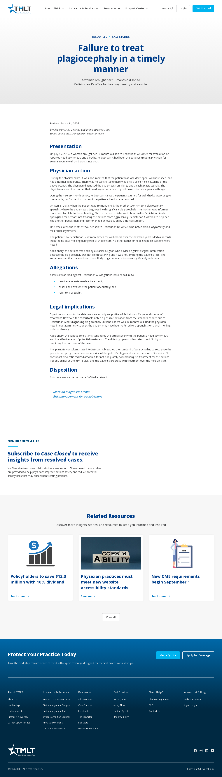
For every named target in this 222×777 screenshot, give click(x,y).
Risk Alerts (83, 711)
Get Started (203, 8)
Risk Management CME (55, 711)
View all (111, 617)
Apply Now (119, 705)
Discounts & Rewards (54, 728)
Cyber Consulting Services (57, 717)
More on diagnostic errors (71, 392)
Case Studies (85, 705)
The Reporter (85, 717)
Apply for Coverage (198, 655)
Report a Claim (121, 717)
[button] (54, 8)
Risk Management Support (57, 705)
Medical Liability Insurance (56, 699)
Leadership (14, 705)
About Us (13, 699)
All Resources (85, 699)
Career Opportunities (19, 722)
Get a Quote (168, 655)
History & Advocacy (18, 717)
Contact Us (154, 711)
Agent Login (190, 705)
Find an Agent (120, 711)
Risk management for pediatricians (77, 396)
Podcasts (83, 722)
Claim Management (159, 699)
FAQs (152, 705)
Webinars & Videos (88, 728)
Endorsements (15, 711)
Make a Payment (192, 699)
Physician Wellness (53, 722)
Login (183, 8)
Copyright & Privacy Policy (200, 769)
